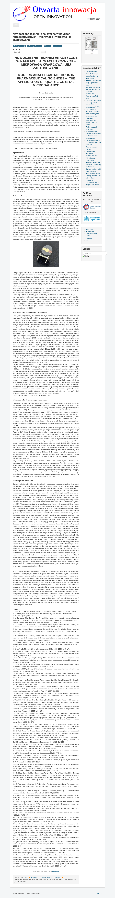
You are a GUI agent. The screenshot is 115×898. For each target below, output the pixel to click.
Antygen (89, 238)
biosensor (47, 46)
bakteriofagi (90, 231)
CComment (55, 871)
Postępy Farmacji (19, 46)
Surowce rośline (91, 234)
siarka (88, 236)
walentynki (89, 229)
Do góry (99, 893)
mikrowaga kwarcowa (35, 46)
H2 (87, 240)
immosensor (58, 46)
